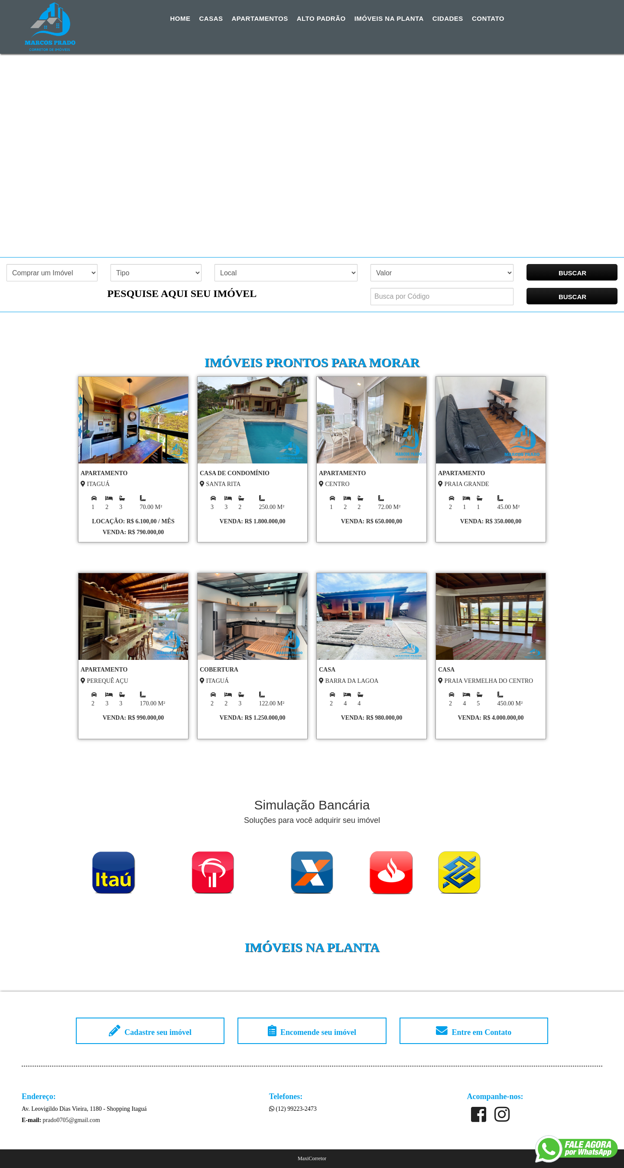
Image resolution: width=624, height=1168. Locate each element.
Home (180, 18)
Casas (211, 18)
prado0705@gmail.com (71, 1120)
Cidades (447, 18)
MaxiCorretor (312, 1158)
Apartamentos (260, 18)
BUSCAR (572, 273)
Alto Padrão (321, 18)
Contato (488, 18)
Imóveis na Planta (389, 18)
